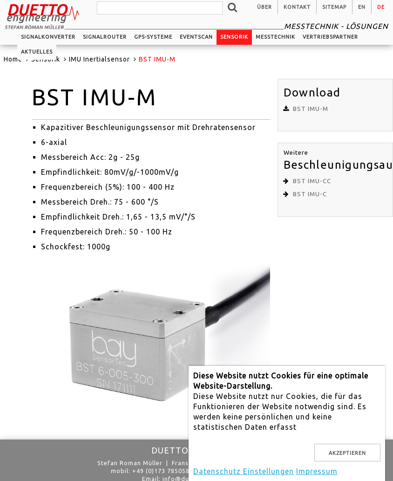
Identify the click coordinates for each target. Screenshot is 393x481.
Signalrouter (105, 37)
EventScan (196, 37)
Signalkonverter (48, 37)
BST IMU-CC (312, 181)
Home (13, 59)
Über (264, 7)
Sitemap (334, 7)
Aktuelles (37, 52)
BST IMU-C (310, 194)
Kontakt (297, 7)
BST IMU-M (310, 108)
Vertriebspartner (330, 37)
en (362, 7)
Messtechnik (275, 37)
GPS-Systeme (153, 37)
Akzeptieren (347, 453)
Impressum (317, 471)
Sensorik (234, 37)
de (381, 7)
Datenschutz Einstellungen (243, 471)
